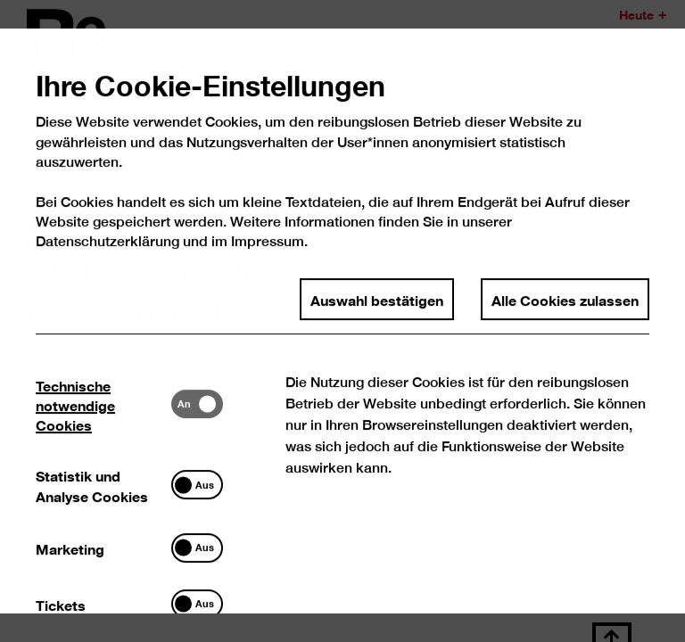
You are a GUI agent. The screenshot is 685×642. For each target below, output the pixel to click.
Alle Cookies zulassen (565, 313)
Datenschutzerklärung (108, 255)
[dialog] (342, 321)
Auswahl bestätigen (376, 313)
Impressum (267, 255)
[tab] (104, 417)
